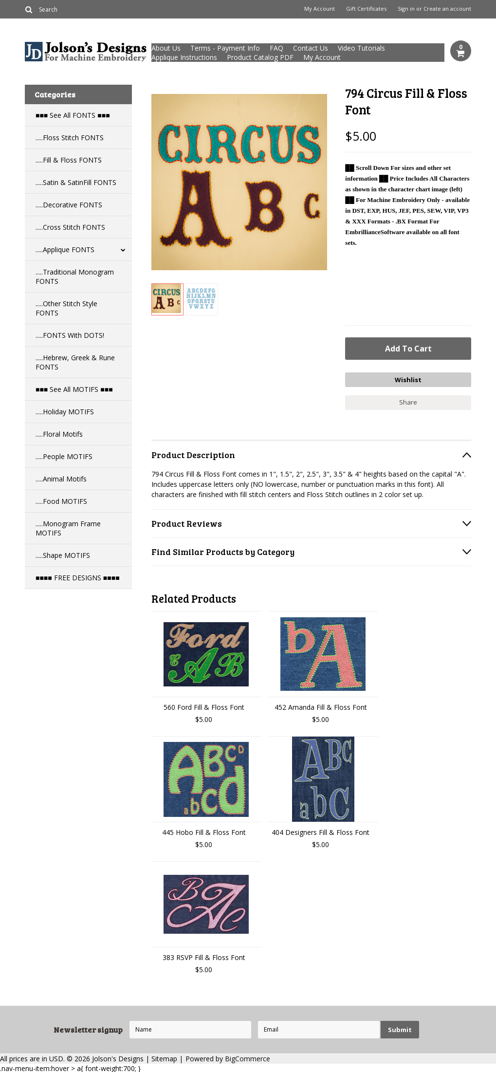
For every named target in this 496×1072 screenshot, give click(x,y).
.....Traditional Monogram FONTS (75, 276)
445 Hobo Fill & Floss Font (204, 831)
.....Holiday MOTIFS (65, 411)
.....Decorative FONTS (69, 204)
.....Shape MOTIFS (63, 555)
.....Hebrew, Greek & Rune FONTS (75, 362)
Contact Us (310, 48)
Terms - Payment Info (225, 48)
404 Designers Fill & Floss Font (320, 831)
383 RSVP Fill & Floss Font (204, 956)
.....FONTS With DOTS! (70, 335)
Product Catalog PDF (260, 57)
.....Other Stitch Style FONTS (66, 308)
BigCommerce (247, 1057)
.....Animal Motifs (61, 478)
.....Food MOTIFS (61, 501)
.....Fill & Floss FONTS (69, 160)
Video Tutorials (361, 48)
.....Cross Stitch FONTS (70, 227)
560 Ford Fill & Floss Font (204, 706)
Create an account (447, 8)
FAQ (276, 48)
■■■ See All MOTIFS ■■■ (74, 389)
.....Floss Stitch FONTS (70, 137)
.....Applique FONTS (65, 249)
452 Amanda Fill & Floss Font (321, 706)
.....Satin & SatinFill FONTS (76, 182)
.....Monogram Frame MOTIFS (68, 528)
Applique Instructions (184, 57)
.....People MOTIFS (64, 456)
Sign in (406, 8)
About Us (166, 48)
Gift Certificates (366, 8)
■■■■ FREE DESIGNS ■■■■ (78, 577)
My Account (319, 8)
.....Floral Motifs (59, 434)
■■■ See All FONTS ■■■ (73, 115)
